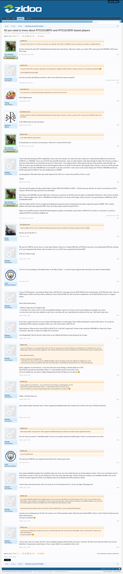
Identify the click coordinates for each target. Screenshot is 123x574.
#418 (117, 487)
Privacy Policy (117, 571)
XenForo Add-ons (38, 571)
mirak (6, 238)
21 (28, 36)
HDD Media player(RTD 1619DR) (20, 33)
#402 (117, 82)
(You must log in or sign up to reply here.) (108, 553)
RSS (119, 569)
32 (38, 36)
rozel (6, 283)
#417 (117, 462)
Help (109, 569)
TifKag (7, 103)
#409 (117, 258)
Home (7, 18)
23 (33, 36)
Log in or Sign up (113, 1)
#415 (117, 417)
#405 (117, 146)
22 (30, 36)
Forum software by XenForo (17, 571)
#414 (117, 399)
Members (28, 18)
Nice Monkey (38, 33)
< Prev (14, 36)
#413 (117, 375)
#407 (117, 218)
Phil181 (7, 358)
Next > (42, 36)
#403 (117, 101)
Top (117, 569)
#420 (117, 547)
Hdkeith (7, 172)
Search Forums (8, 21)
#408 (117, 236)
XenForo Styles (48, 571)
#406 (117, 182)
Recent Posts (17, 21)
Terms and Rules (107, 571)
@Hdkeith (22, 269)
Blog (14, 18)
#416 (117, 440)
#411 (117, 315)
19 (23, 36)
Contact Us (104, 569)
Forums (20, 18)
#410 (117, 281)
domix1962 (8, 79)
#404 (117, 125)
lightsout (8, 125)
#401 (117, 54)
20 (25, 36)
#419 (117, 521)
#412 (117, 338)
